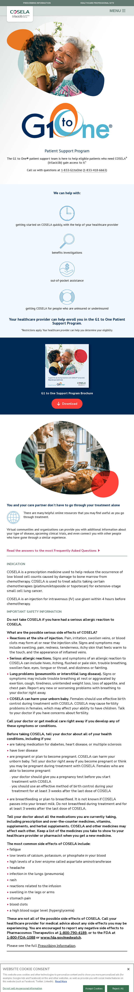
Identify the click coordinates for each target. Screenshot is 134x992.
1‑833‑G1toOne (71, 170)
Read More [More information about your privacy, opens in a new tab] (61, 984)
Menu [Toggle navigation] (117, 11)
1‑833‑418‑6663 (95, 170)
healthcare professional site (97, 3)
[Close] (128, 972)
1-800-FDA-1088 (21, 937)
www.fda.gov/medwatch (60, 937)
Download (67, 406)
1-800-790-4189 (73, 932)
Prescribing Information (37, 3)
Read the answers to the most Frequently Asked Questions (53, 553)
